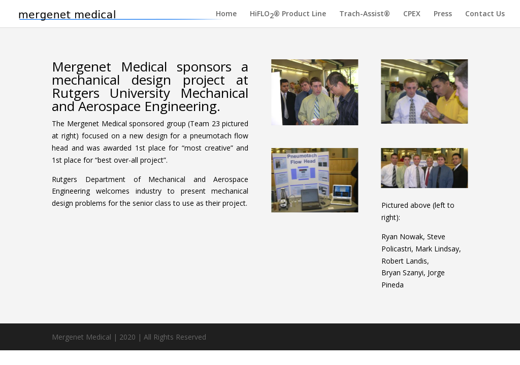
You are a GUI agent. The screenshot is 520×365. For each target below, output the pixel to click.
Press (443, 14)
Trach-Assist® (364, 14)
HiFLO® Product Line (288, 15)
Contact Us (485, 14)
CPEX (411, 14)
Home (226, 14)
